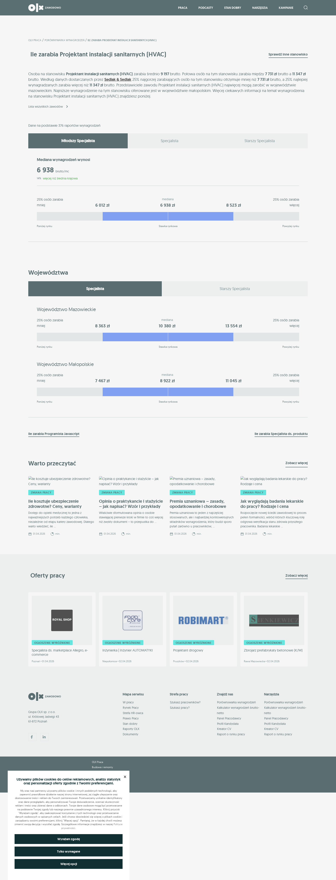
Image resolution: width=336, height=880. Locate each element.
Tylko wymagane (68, 851)
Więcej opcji (68, 864)
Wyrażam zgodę (68, 839)
